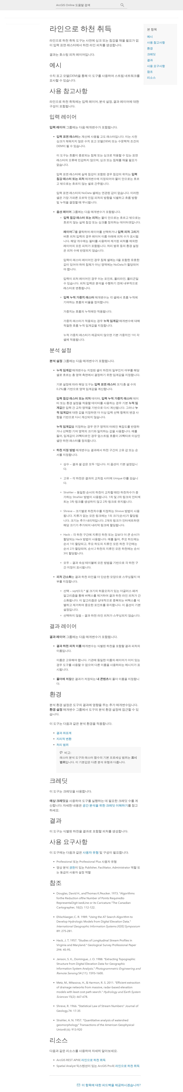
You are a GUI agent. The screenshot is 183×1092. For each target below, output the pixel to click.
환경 (150, 48)
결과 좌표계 (63, 733)
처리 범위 (62, 744)
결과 (150, 60)
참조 (150, 71)
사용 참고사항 (156, 42)
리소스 (151, 77)
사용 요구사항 (156, 66)
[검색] (122, 5)
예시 (150, 36)
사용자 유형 (91, 852)
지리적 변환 (63, 739)
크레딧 (151, 54)
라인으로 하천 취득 (93, 1060)
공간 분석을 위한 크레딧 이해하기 (105, 805)
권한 (72, 867)
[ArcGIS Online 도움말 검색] (88, 5)
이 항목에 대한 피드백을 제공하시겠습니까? (111, 1085)
